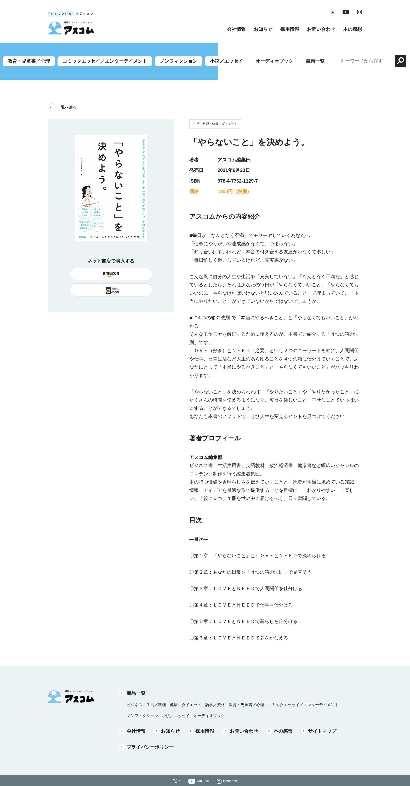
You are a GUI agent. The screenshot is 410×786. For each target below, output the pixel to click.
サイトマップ (318, 716)
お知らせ (263, 35)
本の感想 (352, 35)
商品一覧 (132, 678)
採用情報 (289, 35)
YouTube (203, 766)
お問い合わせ (321, 35)
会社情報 (236, 35)
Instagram (230, 766)
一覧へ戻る (62, 92)
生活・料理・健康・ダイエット (215, 109)
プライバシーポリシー (146, 732)
